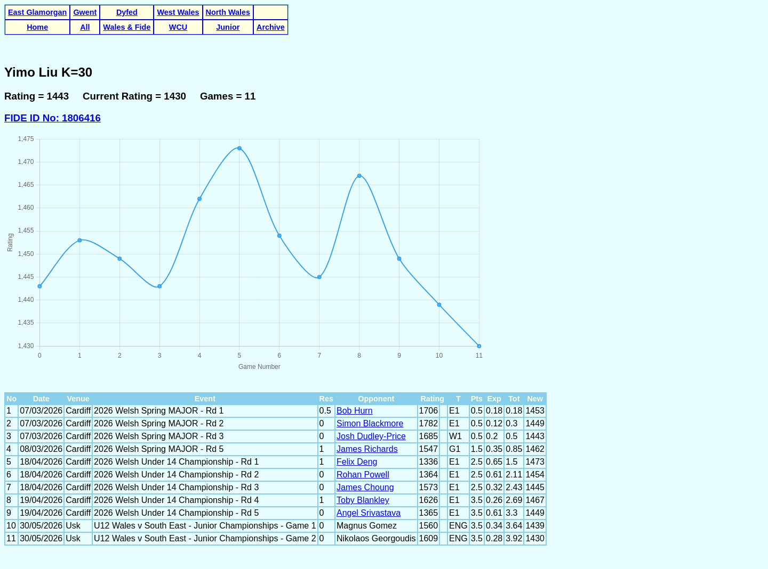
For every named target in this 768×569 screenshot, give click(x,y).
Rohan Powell (363, 474)
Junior (227, 27)
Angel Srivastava (369, 512)
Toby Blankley (363, 500)
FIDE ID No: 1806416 (52, 117)
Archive (271, 27)
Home (37, 27)
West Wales (178, 12)
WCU (178, 27)
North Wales (228, 12)
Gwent (85, 12)
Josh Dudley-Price (371, 436)
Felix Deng (357, 461)
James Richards (367, 448)
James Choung (365, 487)
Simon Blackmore (370, 423)
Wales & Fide (126, 27)
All (85, 27)
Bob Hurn (355, 410)
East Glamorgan (37, 12)
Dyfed (127, 12)
